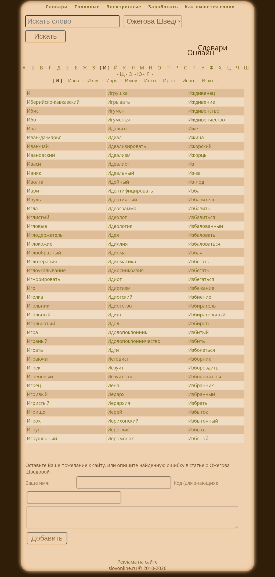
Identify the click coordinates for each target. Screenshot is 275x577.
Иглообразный (44, 252)
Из (191, 164)
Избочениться (204, 376)
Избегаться (201, 279)
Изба (194, 190)
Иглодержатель (45, 235)
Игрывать (118, 102)
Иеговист (118, 359)
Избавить (199, 208)
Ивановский (41, 155)
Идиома (116, 252)
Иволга (35, 182)
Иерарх (116, 394)
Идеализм (119, 155)
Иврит (34, 190)
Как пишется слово (210, 7)
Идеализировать (126, 146)
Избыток (198, 412)
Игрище (36, 412)
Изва (73, 80)
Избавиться (201, 217)
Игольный (38, 314)
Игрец (34, 385)
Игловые (37, 226)
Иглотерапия (42, 261)
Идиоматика (121, 261)
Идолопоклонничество (133, 341)
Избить (196, 341)
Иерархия (118, 403)
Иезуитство (120, 376)
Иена (113, 385)
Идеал (114, 137)
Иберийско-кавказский (53, 102)
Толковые (87, 7)
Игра (32, 332)
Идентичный (122, 199)
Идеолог (117, 217)
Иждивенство (203, 111)
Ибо (31, 119)
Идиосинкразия (125, 270)
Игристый (38, 403)
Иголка (35, 297)
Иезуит (115, 367)
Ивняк (34, 173)
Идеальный (120, 173)
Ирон (169, 80)
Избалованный (205, 226)
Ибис (32, 111)
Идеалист (118, 164)
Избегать (198, 261)
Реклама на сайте (137, 566)
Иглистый (38, 217)
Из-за (194, 173)
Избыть (197, 429)
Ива (31, 128)
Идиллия (117, 244)
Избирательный (207, 314)
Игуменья (118, 119)
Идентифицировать (130, 190)
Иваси (34, 164)
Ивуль (34, 199)
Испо (188, 80)
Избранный (201, 394)
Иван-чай (38, 146)
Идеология (119, 226)
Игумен (116, 111)
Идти (113, 350)
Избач (195, 252)
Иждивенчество (206, 119)
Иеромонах (120, 438)
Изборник (199, 359)
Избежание (201, 288)
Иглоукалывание (46, 270)
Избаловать (201, 235)
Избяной (198, 438)
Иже (193, 128)
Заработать (163, 7)
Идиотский (119, 297)
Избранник (201, 385)
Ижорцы (198, 155)
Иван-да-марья (44, 137)
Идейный (118, 182)
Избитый (198, 332)
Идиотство (119, 305)
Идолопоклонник (127, 332)
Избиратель (202, 305)
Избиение (199, 297)
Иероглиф (119, 429)
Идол (113, 323)
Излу (92, 80)
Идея (113, 235)
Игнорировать (43, 279)
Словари (57, 7)
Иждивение (201, 102)
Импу (131, 80)
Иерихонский (123, 420)
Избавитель (202, 199)
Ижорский (200, 146)
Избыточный (203, 420)
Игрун (34, 429)
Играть (35, 350)
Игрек (34, 367)
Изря (111, 80)
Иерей (114, 412)
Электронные (124, 7)
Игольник (38, 305)
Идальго (117, 128)
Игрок (34, 420)
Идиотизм (119, 288)
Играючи (37, 359)
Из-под (196, 182)
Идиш (114, 314)
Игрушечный (42, 438)
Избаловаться (204, 244)
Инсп (150, 80)
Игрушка (117, 93)
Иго (31, 288)
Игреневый (40, 376)
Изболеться (201, 350)
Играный (37, 341)
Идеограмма (121, 208)
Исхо (207, 80)
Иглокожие (39, 244)
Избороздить (203, 367)
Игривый (37, 394)
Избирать (199, 323)
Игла (32, 208)
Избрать (198, 403)
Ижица (196, 137)
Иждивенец (201, 93)
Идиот (114, 279)
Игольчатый (41, 323)
